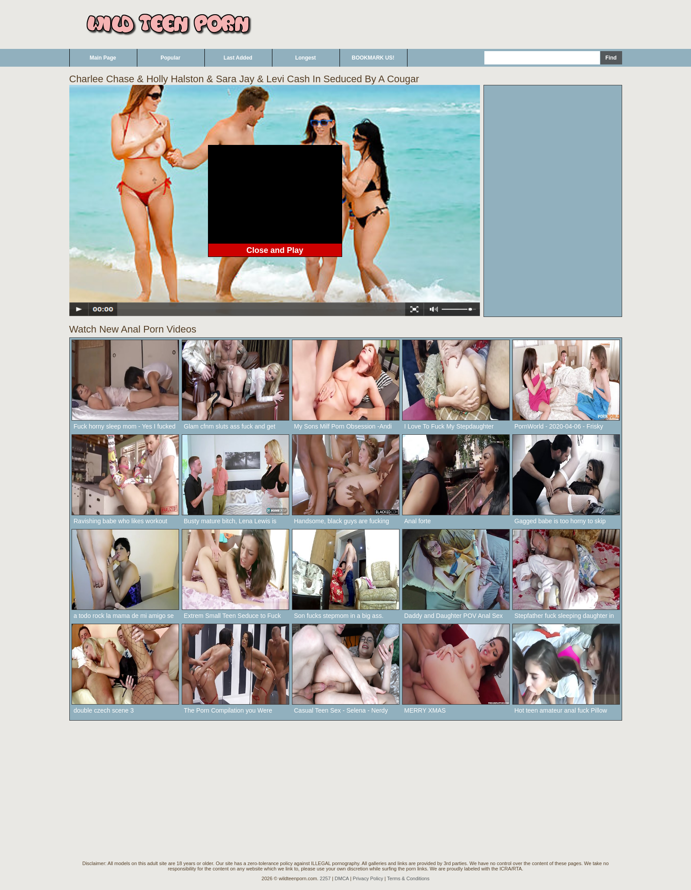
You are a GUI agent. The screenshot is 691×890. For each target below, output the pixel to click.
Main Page (103, 58)
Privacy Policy (368, 878)
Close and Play (274, 250)
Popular (170, 58)
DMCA (342, 878)
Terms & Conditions (408, 878)
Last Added (238, 58)
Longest (305, 58)
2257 (325, 878)
